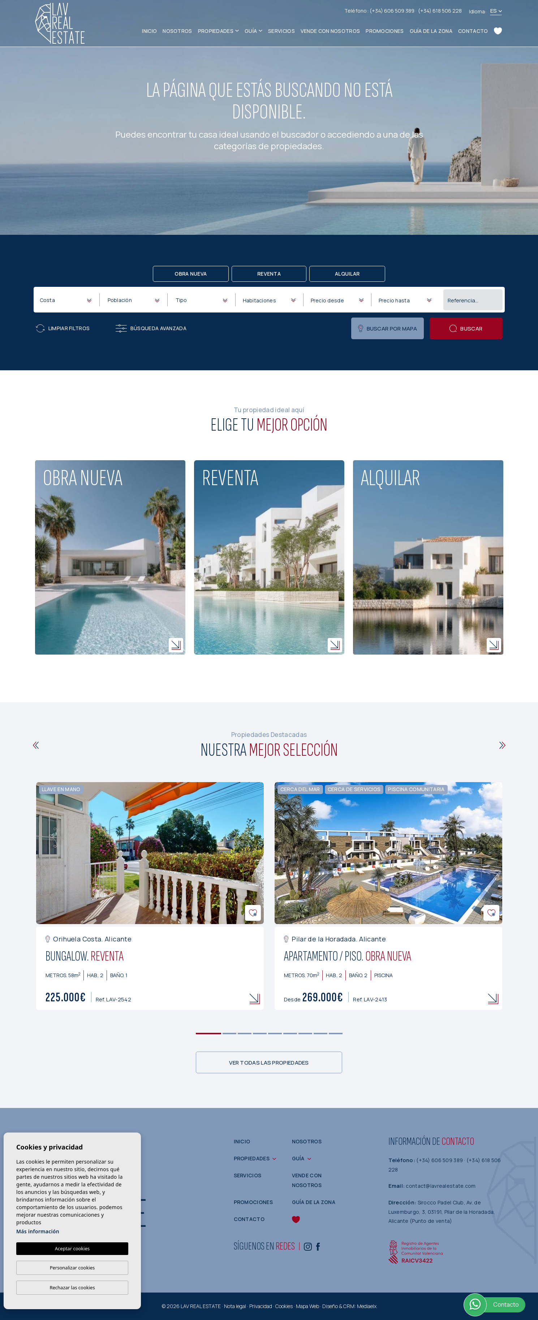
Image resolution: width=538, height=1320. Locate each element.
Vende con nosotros (330, 30)
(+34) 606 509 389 (393, 10)
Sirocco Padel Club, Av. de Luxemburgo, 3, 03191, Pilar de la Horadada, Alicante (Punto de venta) (441, 1211)
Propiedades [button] (215, 30)
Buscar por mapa (387, 328)
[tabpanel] (150, 896)
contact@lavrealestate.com (440, 1185)
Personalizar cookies (72, 1267)
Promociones (385, 30)
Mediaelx (366, 1306)
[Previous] (36, 745)
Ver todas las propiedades (269, 1062)
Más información (37, 1231)
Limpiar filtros (63, 328)
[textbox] (67, 300)
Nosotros (177, 30)
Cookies (284, 1306)
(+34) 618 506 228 (440, 10)
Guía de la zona (431, 30)
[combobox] (65, 299)
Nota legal (235, 1306)
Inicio (149, 30)
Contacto (473, 30)
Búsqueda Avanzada (151, 328)
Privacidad (260, 1306)
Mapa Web (307, 1306)
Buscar (465, 328)
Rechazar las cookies (72, 1287)
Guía (251, 30)
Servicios (281, 30)
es (493, 10)
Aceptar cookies (72, 1248)
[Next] (502, 745)
